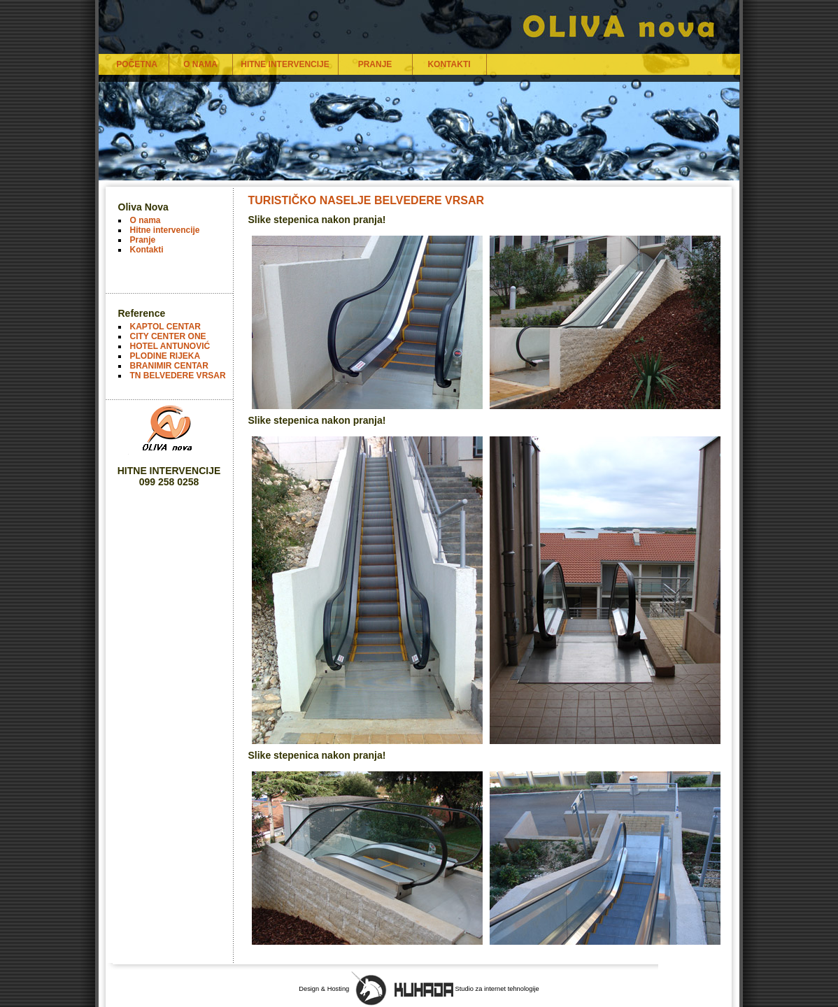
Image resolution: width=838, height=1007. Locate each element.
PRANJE (375, 64)
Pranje (143, 240)
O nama (145, 220)
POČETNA (136, 64)
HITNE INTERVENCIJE (285, 64)
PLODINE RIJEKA (165, 356)
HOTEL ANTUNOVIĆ (170, 346)
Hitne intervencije (165, 230)
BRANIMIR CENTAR (169, 366)
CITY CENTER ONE (168, 336)
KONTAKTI (448, 64)
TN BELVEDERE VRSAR (178, 375)
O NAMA (200, 64)
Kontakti (147, 250)
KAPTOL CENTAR (165, 326)
